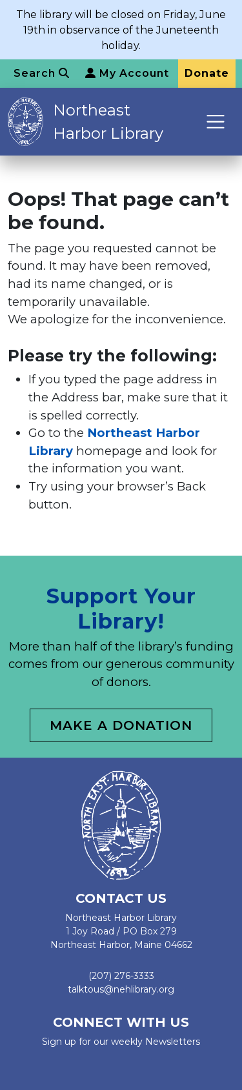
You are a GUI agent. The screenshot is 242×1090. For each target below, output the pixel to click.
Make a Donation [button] (121, 725)
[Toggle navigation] (216, 122)
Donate (207, 73)
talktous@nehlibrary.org (121, 989)
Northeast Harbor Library (108, 122)
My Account (127, 73)
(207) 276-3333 (121, 976)
